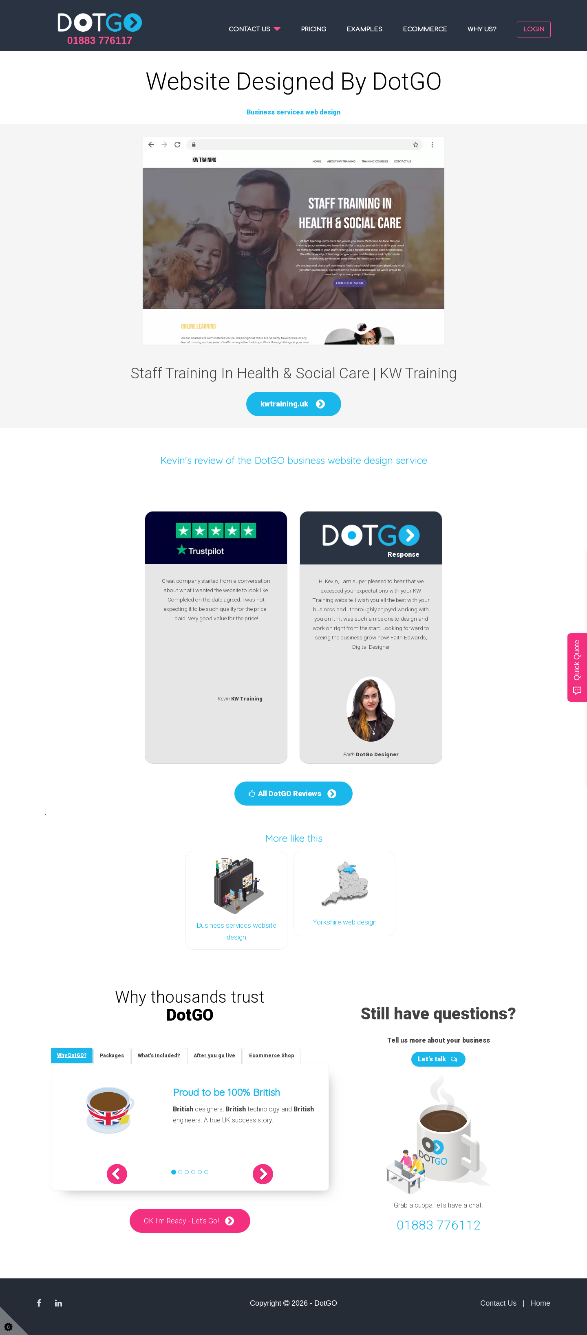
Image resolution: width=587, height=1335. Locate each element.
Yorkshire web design (344, 922)
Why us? (482, 29)
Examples (364, 29)
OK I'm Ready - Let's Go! (181, 1220)
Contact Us (498, 1303)
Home (540, 1303)
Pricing (313, 29)
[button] (117, 1174)
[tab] (72, 1055)
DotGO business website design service (340, 460)
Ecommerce (425, 29)
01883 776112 (439, 1224)
